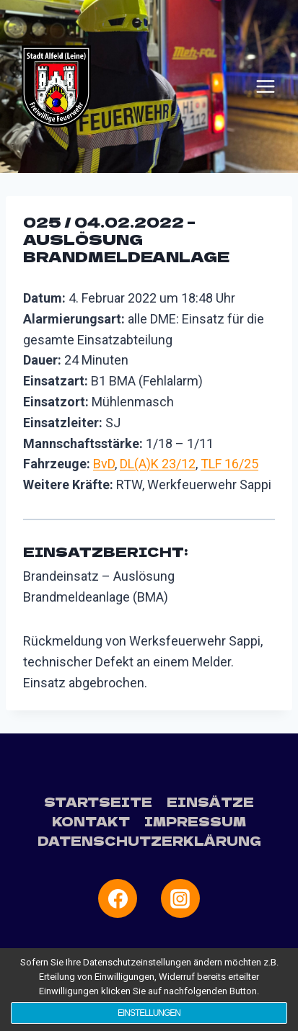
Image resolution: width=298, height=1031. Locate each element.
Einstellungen (149, 1013)
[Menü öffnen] (265, 86)
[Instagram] (180, 898)
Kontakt (91, 821)
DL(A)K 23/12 (158, 463)
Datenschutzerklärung (149, 840)
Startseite (98, 802)
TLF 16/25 (229, 463)
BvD (104, 463)
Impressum (195, 821)
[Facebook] (117, 898)
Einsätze (210, 802)
